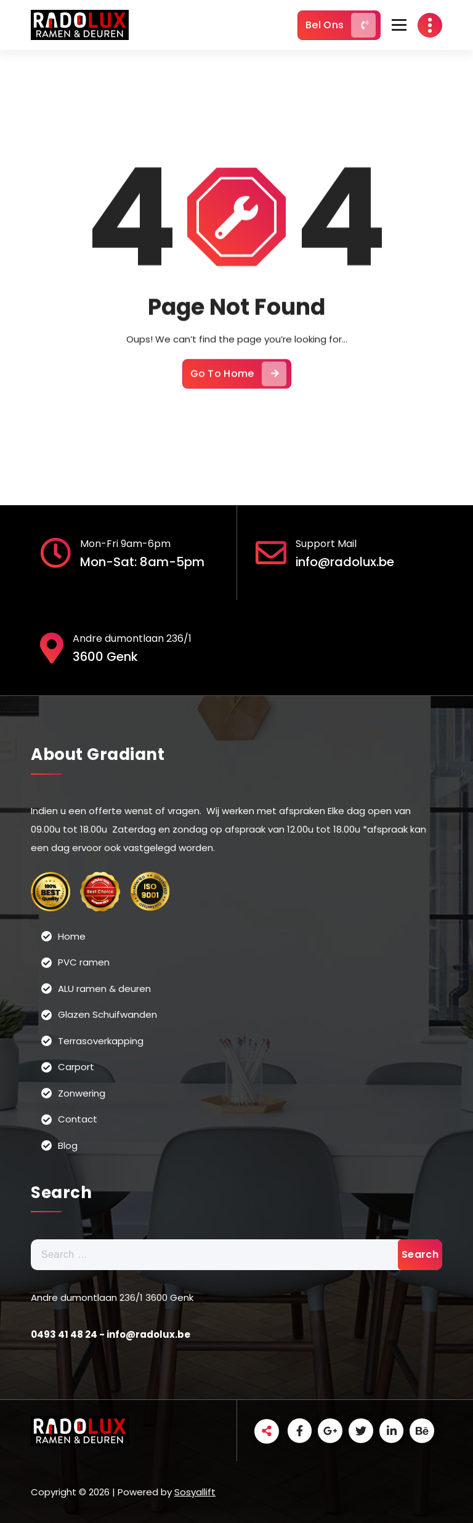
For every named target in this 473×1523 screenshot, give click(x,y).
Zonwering (81, 1092)
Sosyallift (195, 1491)
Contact (77, 1119)
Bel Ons (340, 25)
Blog (68, 1144)
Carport (76, 1066)
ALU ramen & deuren (104, 987)
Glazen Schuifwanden (107, 1014)
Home (72, 935)
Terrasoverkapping (101, 1040)
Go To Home (238, 379)
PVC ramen (84, 962)
